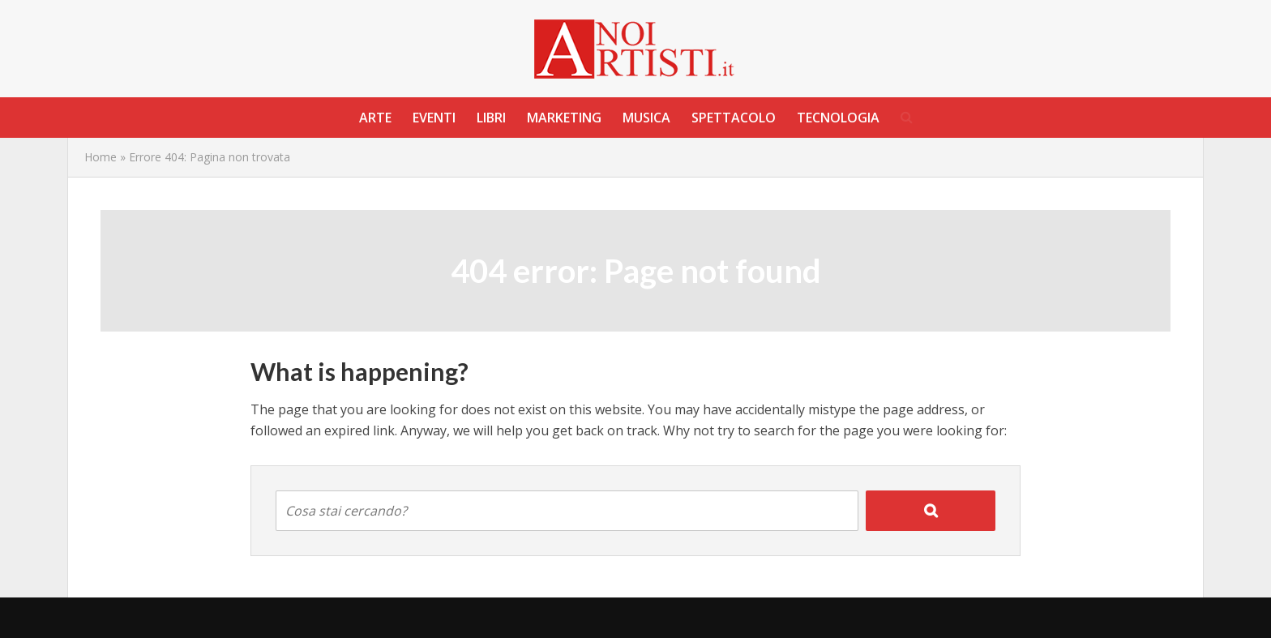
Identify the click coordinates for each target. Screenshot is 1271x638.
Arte (375, 117)
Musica (646, 117)
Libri (491, 117)
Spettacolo (733, 117)
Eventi (434, 117)
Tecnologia (838, 117)
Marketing (564, 117)
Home (100, 157)
